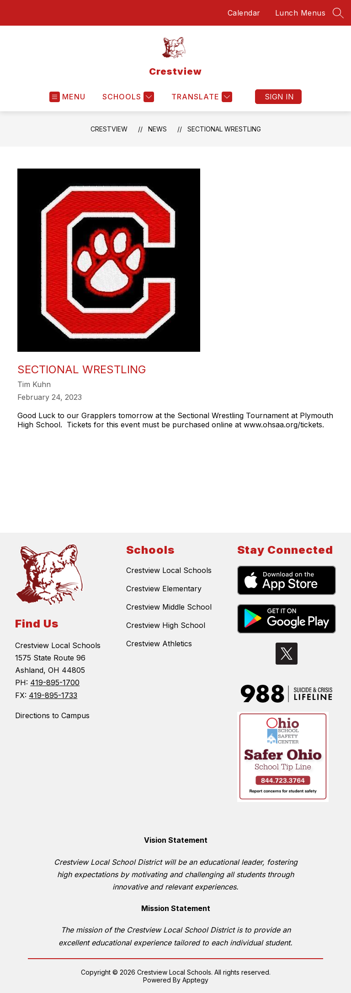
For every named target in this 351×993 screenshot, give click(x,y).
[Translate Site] (200, 97)
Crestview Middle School (169, 606)
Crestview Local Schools (169, 570)
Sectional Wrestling (224, 129)
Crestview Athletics (159, 643)
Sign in (279, 96)
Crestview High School (165, 625)
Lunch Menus (300, 12)
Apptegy (195, 980)
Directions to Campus (52, 715)
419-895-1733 (53, 695)
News (157, 129)
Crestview (109, 129)
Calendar (244, 12)
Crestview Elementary (164, 588)
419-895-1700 (55, 682)
